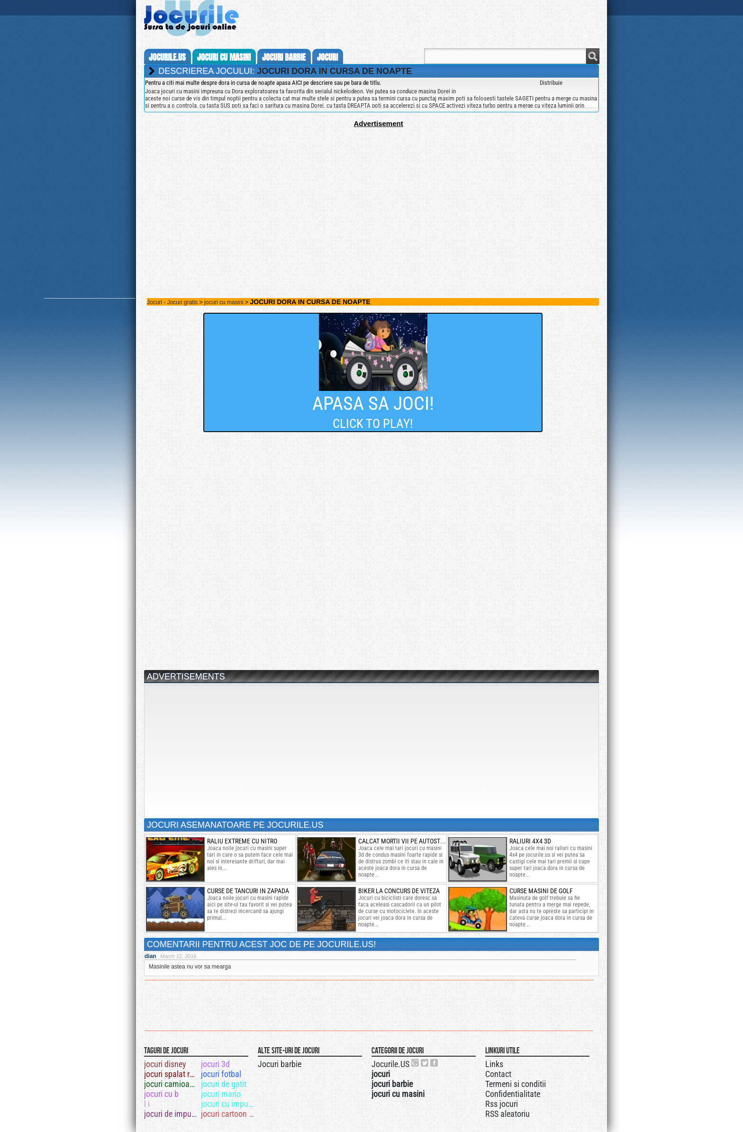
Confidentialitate (512, 1094)
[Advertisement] (371, 193)
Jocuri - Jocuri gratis (172, 302)
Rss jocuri (501, 1104)
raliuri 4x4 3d (530, 841)
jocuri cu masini (224, 57)
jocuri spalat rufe (171, 1074)
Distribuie (551, 82)
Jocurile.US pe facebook (434, 1063)
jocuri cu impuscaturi (228, 1104)
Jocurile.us (167, 57)
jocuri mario (221, 1094)
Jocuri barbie (279, 1064)
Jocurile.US (390, 1064)
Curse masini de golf (541, 891)
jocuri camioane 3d (171, 1084)
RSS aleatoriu (507, 1114)
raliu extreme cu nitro (242, 841)
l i (147, 1104)
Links (494, 1064)
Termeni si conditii (515, 1084)
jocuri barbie (284, 57)
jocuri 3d (215, 1064)
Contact (498, 1074)
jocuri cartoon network (228, 1114)
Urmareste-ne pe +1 (415, 1063)
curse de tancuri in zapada (248, 891)
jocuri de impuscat (171, 1114)
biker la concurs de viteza (399, 891)
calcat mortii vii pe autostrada (406, 841)
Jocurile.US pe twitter (425, 1063)
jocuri (327, 57)
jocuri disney (165, 1064)
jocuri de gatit (223, 1084)
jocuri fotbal (221, 1074)
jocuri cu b (161, 1094)
